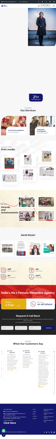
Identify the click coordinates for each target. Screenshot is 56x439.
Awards (34, 411)
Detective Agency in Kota (48, 421)
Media (34, 413)
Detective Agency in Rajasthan (48, 410)
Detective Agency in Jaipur (48, 413)
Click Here (10, 422)
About (34, 409)
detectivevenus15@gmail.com (9, 1)
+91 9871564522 (23, 1)
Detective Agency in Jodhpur (48, 417)
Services (35, 416)
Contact (35, 418)
